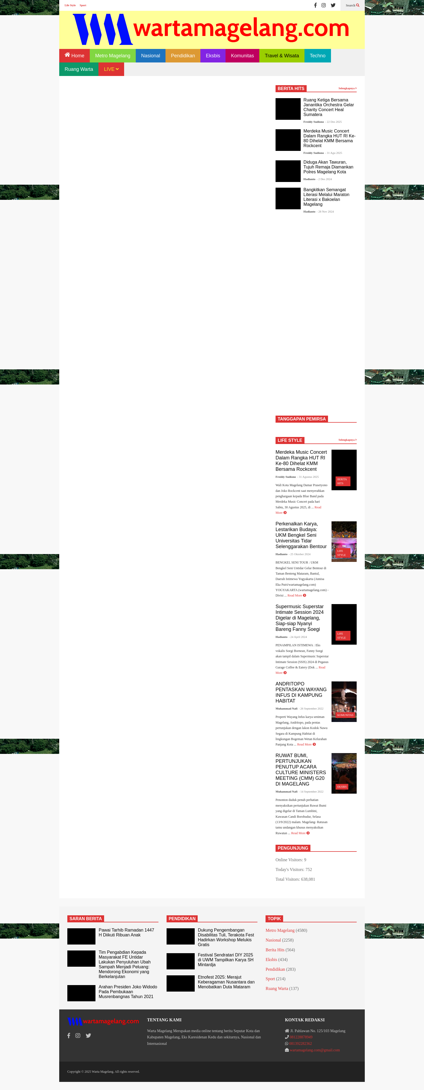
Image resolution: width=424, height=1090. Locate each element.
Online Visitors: (290, 859)
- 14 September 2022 (311, 791)
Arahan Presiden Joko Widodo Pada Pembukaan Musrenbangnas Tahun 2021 (128, 992)
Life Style (70, 5)
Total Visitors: (288, 879)
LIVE (111, 69)
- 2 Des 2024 (324, 179)
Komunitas (242, 55)
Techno (318, 55)
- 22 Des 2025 (333, 121)
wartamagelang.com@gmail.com (315, 1050)
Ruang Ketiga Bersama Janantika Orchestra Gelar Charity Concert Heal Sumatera (328, 107)
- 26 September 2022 (311, 708)
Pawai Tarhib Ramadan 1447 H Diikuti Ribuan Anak (126, 932)
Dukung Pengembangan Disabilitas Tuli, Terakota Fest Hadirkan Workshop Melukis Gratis (226, 937)
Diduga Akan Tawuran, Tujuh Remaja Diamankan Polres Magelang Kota (328, 167)
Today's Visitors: (291, 869)
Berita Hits (275, 949)
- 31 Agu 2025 (333, 152)
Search (352, 5)
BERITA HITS (291, 88)
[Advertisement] (166, 130)
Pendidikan (183, 55)
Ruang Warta (79, 69)
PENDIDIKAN (182, 918)
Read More (296, 595)
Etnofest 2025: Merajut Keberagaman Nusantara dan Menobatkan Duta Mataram (226, 982)
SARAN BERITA (85, 918)
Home (74, 55)
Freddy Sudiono (313, 121)
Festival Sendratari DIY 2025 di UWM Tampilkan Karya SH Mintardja (226, 960)
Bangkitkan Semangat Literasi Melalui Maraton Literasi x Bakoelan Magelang (326, 197)
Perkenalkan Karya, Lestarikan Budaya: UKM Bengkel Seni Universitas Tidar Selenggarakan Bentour (301, 535)
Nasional (150, 55)
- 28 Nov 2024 (325, 211)
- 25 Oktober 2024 (299, 554)
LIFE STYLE (290, 440)
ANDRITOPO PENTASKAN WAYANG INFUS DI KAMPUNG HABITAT (301, 692)
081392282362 (300, 1044)
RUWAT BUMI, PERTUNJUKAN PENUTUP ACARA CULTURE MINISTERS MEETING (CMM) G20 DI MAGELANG (301, 770)
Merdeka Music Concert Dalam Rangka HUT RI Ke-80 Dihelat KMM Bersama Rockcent (329, 138)
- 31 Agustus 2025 (308, 476)
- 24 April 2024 (298, 636)
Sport (83, 5)
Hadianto (309, 179)
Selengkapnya (348, 88)
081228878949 (301, 1037)
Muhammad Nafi (286, 708)
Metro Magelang (112, 55)
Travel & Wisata (282, 55)
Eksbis (213, 55)
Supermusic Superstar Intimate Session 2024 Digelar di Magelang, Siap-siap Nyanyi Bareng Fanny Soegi (300, 618)
